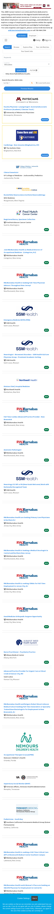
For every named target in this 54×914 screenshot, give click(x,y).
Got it (34, 898)
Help (36, 40)
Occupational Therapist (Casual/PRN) (19, 755)
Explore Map (27, 47)
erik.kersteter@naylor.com (19, 30)
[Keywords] (27, 57)
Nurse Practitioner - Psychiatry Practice (19, 652)
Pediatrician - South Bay (13, 819)
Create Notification (43, 83)
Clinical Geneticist (11, 172)
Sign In (46, 40)
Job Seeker (22, 35)
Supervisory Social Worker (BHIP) (17, 783)
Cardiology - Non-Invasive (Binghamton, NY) (21, 145)
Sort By (6, 83)
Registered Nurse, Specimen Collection (19, 219)
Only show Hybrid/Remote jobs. (17, 74)
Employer (32, 35)
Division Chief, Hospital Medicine (17, 386)
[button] (33, 70)
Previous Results (27, 88)
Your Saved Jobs (27, 51)
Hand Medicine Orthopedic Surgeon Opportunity (23, 616)
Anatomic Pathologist (12, 450)
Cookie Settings (23, 898)
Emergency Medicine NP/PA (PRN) (17, 320)
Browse (16, 47)
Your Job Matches (42, 47)
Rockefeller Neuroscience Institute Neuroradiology (24, 195)
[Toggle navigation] (6, 40)
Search (7, 47)
